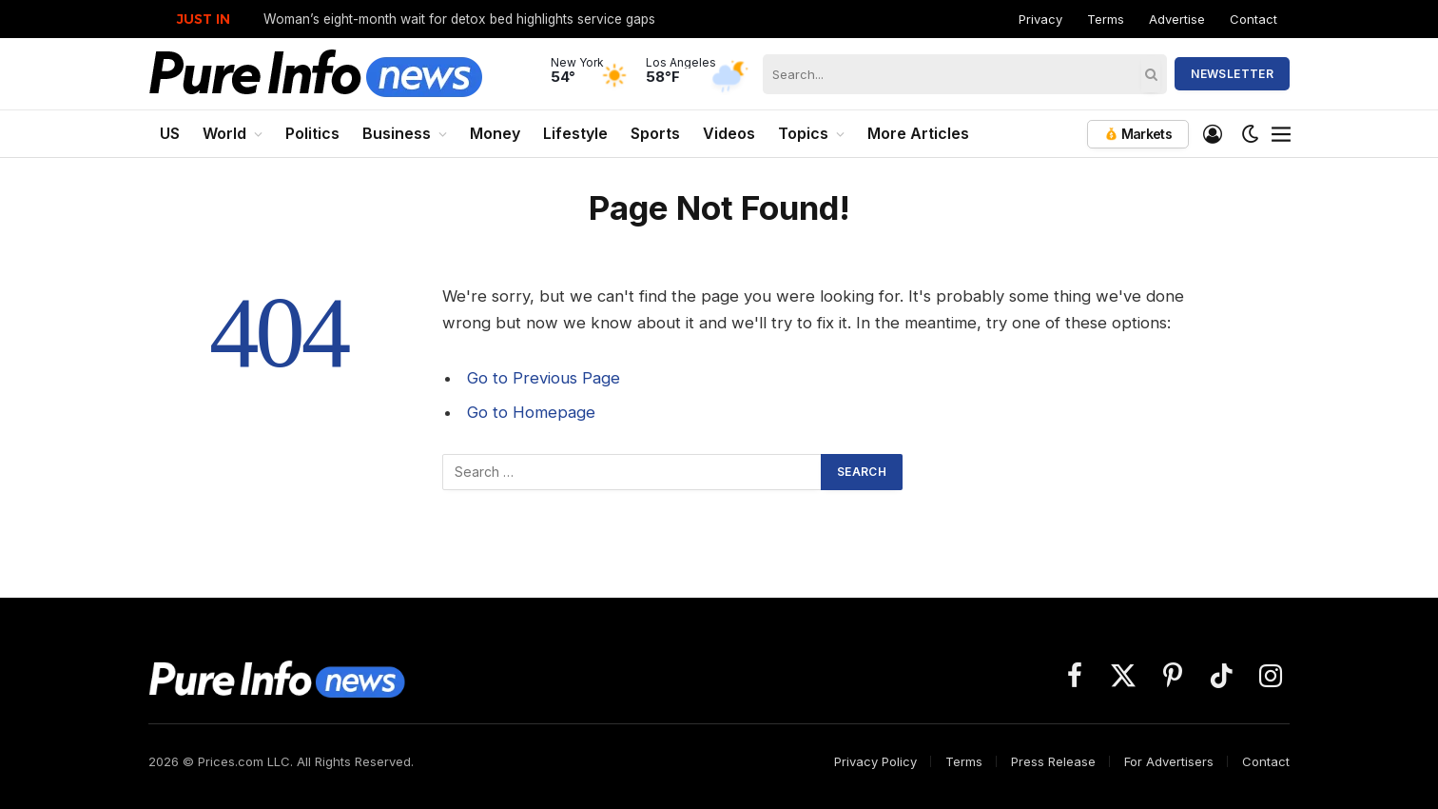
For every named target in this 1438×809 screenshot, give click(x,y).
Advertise (1177, 19)
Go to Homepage (531, 412)
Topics (803, 133)
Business (396, 133)
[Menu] (1281, 134)
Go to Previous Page (543, 377)
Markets (1138, 134)
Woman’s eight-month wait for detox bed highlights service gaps (459, 19)
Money (495, 133)
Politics (312, 133)
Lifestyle (575, 133)
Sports (655, 133)
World (224, 133)
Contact (1253, 19)
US (170, 133)
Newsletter (1232, 74)
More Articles (918, 133)
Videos (729, 133)
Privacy (1040, 19)
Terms (1105, 19)
